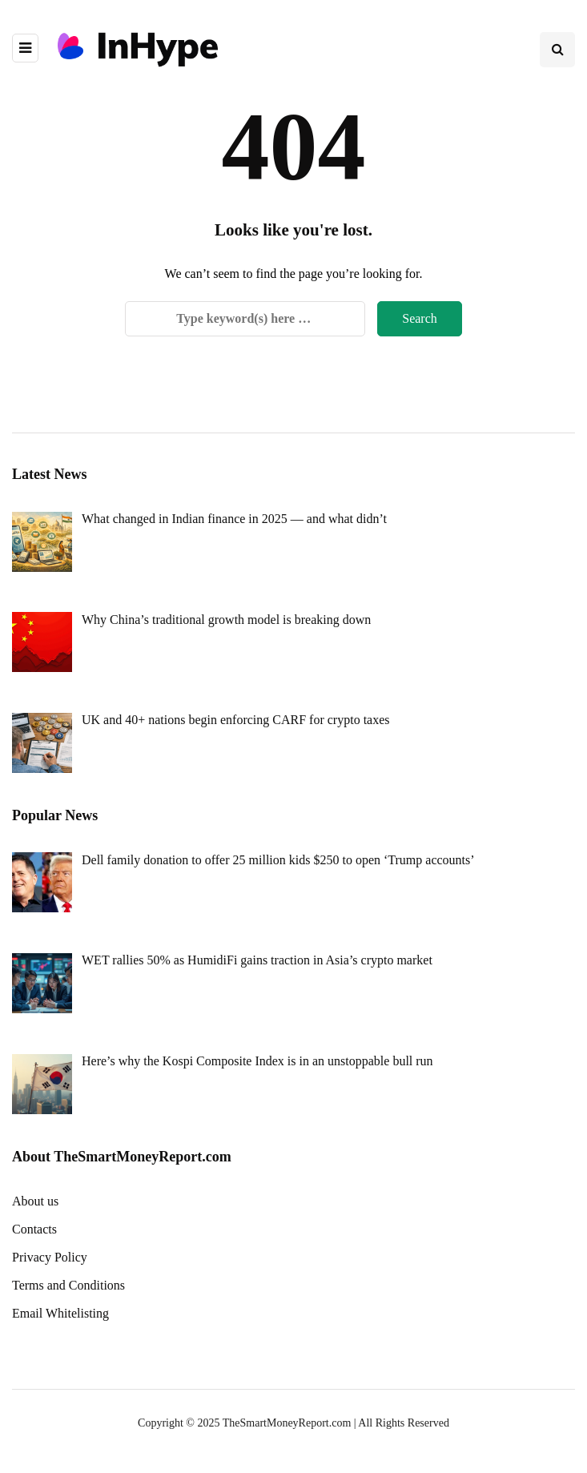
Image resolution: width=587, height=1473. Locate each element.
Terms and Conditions (68, 1285)
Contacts (34, 1229)
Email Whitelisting (60, 1313)
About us (35, 1201)
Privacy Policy (49, 1257)
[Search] (245, 318)
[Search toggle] (557, 49)
